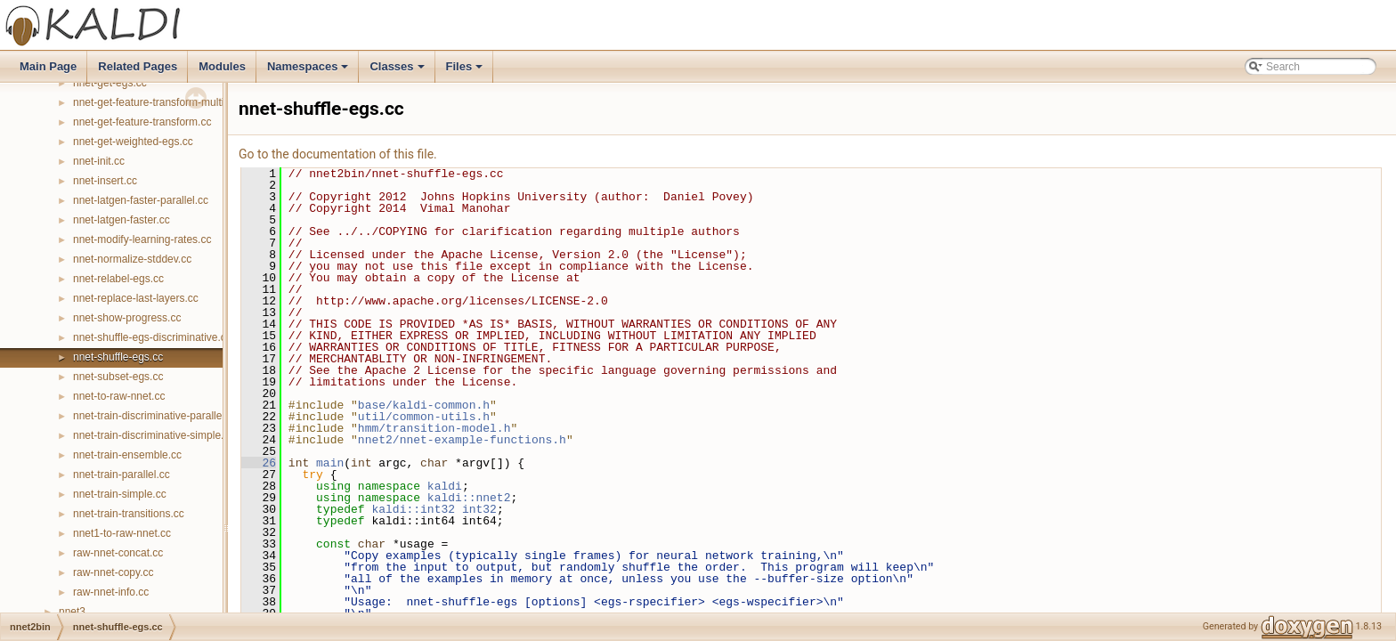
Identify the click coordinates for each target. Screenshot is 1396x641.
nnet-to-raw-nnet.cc (119, 396)
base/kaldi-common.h (424, 405)
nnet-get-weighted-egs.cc (133, 141)
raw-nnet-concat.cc (118, 553)
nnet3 (72, 611)
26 (258, 463)
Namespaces (309, 71)
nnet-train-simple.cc (119, 494)
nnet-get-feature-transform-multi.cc (155, 102)
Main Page (48, 66)
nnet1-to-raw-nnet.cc (122, 533)
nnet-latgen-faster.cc (121, 220)
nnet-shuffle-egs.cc (118, 357)
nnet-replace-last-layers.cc (136, 298)
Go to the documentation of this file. (338, 154)
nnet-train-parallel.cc (121, 474)
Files (466, 71)
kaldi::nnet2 (469, 498)
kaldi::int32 (413, 509)
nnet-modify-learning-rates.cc (142, 239)
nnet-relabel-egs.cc (118, 278)
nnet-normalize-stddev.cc (132, 259)
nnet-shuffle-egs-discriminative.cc (152, 337)
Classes (397, 71)
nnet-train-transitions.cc (128, 513)
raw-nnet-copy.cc (113, 572)
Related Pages (137, 66)
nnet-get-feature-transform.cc (142, 122)
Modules (222, 66)
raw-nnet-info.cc (111, 592)
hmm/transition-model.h (434, 428)
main (330, 463)
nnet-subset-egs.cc (118, 376)
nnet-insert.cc (105, 180)
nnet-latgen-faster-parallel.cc (140, 200)
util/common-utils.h (424, 417)
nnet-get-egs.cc (110, 83)
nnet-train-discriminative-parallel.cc (155, 416)
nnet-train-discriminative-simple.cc (153, 435)
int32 (479, 509)
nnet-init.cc (99, 161)
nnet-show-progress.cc (127, 318)
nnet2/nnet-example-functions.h (462, 440)
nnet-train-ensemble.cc (127, 455)
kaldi (444, 486)
